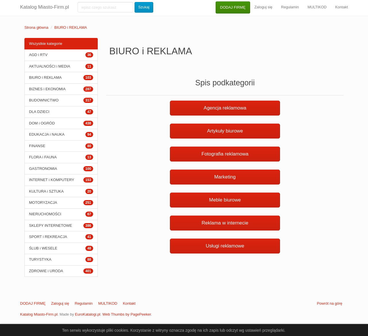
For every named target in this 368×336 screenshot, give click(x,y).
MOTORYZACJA (43, 202)
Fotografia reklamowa (225, 154)
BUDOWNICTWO (44, 100)
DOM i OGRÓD (42, 123)
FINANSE (37, 146)
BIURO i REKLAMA (70, 27)
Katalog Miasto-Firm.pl (44, 7)
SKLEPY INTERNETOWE (50, 225)
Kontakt (341, 7)
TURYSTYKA (40, 259)
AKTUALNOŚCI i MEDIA (49, 66)
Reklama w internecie (225, 223)
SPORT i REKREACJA (48, 237)
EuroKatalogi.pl (87, 314)
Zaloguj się (263, 7)
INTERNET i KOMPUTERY (51, 180)
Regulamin (290, 7)
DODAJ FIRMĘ (233, 7)
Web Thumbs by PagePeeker (126, 314)
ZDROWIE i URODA (46, 271)
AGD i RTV (38, 55)
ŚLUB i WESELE (43, 248)
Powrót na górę (329, 303)
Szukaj (144, 7)
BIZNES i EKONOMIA (47, 89)
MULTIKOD (317, 7)
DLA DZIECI (39, 112)
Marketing (225, 177)
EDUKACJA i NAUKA (47, 134)
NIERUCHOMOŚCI (45, 214)
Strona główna (36, 27)
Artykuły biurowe (225, 131)
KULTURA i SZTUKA (46, 191)
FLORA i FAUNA (43, 157)
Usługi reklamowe (225, 246)
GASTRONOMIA (43, 168)
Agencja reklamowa (225, 108)
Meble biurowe (225, 200)
